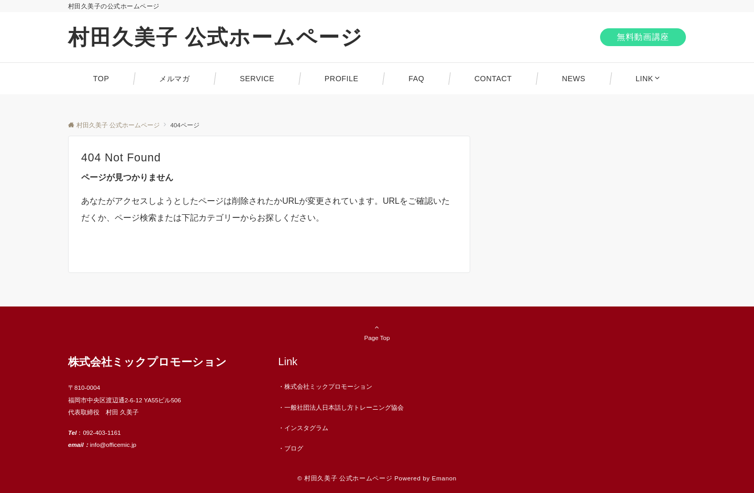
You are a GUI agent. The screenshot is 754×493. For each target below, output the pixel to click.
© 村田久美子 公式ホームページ (344, 478)
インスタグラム (306, 427)
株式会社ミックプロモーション (328, 386)
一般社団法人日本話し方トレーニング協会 (344, 407)
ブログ (293, 448)
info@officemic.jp (113, 444)
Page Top (377, 332)
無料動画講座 (643, 36)
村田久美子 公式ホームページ (215, 37)
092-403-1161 (101, 432)
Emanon (444, 478)
